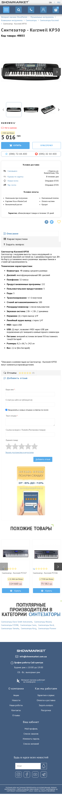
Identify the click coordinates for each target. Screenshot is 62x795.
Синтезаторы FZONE (10, 625)
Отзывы (16, 715)
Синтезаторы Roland (42, 622)
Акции (16, 695)
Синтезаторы (44, 614)
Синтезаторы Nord (46, 625)
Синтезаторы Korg (28, 628)
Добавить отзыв (43, 459)
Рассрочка (46, 710)
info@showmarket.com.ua (31, 656)
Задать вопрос (46, 705)
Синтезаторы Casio (28, 625)
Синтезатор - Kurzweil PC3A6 (45, 573)
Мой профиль (31, 728)
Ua (50, 2)
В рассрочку (47, 145)
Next (57, 72)
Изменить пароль (31, 738)
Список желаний (31, 743)
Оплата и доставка (46, 700)
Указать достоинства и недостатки (19, 452)
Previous (5, 72)
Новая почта (10, 181)
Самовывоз (10, 171)
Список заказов (31, 733)
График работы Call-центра (28, 662)
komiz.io (39, 682)
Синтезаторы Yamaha (10, 628)
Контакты (16, 710)
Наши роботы (16, 705)
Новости (16, 700)
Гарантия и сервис (46, 695)
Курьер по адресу (13, 177)
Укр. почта (9, 185)
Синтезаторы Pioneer (47, 628)
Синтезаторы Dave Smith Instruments (16, 622)
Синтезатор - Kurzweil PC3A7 (14, 573)
